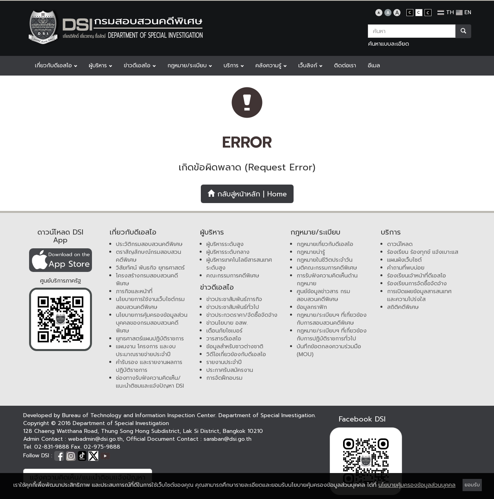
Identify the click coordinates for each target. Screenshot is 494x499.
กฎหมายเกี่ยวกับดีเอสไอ (325, 244)
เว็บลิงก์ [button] (310, 65)
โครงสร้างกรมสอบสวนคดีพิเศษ (147, 280)
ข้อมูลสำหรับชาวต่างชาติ (234, 346)
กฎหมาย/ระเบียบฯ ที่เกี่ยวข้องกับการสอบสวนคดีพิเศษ (332, 319)
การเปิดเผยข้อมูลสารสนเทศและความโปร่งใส (419, 295)
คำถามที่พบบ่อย (405, 268)
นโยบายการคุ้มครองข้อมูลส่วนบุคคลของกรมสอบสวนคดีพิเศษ (151, 323)
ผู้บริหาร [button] (100, 65)
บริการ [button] (234, 65)
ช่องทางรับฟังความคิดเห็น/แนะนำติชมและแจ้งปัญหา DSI (150, 382)
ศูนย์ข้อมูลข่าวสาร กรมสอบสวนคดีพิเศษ (323, 295)
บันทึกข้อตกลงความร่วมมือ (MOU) (329, 350)
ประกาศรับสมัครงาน (229, 370)
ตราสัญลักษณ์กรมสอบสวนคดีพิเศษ (148, 256)
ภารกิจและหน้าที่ (134, 291)
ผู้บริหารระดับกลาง (228, 252)
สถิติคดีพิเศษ (403, 307)
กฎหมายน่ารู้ (311, 252)
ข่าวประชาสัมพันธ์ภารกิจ (234, 299)
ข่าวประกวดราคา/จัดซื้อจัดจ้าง (241, 315)
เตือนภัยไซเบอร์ (224, 331)
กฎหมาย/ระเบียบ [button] (189, 65)
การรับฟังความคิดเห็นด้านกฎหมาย (327, 280)
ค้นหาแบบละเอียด (388, 44)
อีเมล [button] (374, 65)
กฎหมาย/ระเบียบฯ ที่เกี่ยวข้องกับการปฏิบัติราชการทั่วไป (332, 335)
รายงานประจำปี (224, 362)
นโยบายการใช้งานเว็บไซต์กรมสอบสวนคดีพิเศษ (150, 303)
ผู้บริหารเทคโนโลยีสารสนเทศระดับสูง (239, 264)
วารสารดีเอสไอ (223, 339)
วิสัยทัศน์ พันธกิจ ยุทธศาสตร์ (150, 268)
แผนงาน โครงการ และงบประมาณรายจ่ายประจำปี (146, 350)
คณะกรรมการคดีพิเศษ (232, 276)
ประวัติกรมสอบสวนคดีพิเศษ (149, 244)
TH (445, 12)
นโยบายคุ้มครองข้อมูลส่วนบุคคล (416, 485)
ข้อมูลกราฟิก (312, 307)
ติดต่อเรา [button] (345, 65)
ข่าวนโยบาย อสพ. (227, 323)
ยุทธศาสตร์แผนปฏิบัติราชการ (150, 339)
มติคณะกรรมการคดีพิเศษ (327, 268)
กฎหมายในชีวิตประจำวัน (325, 260)
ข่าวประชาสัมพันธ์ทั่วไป (232, 307)
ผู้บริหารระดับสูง (225, 244)
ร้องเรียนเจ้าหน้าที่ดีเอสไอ (416, 276)
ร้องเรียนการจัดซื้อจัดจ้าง (417, 283)
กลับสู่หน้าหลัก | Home (247, 194)
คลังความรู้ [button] (270, 65)
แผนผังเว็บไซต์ (404, 260)
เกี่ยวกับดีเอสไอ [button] (56, 65)
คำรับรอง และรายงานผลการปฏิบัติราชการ (149, 366)
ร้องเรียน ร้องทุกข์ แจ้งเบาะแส (422, 252)
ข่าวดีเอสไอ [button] (140, 65)
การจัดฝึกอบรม (224, 378)
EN (463, 12)
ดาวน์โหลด (400, 244)
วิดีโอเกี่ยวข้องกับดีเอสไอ (236, 354)
